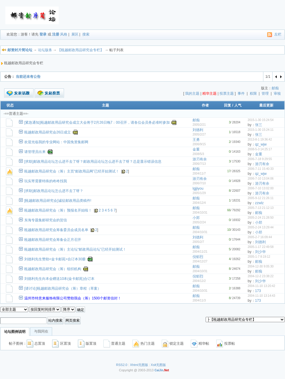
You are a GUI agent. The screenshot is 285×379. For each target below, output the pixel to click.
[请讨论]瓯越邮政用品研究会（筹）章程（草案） (62, 288)
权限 (253, 93)
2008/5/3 (198, 154)
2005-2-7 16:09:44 (260, 237)
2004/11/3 (199, 300)
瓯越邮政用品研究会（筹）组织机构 (52, 269)
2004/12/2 (199, 281)
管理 (265, 93)
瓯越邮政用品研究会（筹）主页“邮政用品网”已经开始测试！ (71, 171)
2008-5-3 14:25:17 (260, 149)
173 (258, 291)
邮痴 (275, 88)
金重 (196, 149)
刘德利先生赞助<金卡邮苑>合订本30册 (55, 259)
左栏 (277, 34)
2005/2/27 (199, 134)
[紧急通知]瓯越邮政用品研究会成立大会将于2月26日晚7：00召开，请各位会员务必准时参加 (97, 122)
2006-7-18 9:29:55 (260, 159)
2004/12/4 (199, 202)
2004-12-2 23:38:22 (260, 276)
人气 (237, 105)
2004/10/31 (200, 212)
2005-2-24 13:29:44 (260, 227)
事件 (241, 93)
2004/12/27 (200, 261)
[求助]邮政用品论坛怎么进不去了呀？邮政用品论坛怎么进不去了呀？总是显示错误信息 (92, 161)
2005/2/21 (199, 124)
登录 (43, 34)
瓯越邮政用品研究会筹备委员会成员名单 (56, 230)
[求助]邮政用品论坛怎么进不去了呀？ (53, 191)
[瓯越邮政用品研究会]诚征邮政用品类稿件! (57, 201)
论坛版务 (45, 50)
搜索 (85, 34)
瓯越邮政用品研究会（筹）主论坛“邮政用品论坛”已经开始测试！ (75, 249)
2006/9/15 (199, 144)
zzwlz (259, 203)
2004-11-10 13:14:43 (261, 295)
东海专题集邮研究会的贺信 (45, 220)
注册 (55, 34)
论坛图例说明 (14, 332)
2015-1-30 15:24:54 (260, 120)
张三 (258, 125)
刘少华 (260, 252)
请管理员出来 (35, 152)
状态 (10, 105)
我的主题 (192, 93)
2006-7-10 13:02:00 (260, 188)
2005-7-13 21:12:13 (260, 207)
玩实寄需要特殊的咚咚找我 (45, 181)
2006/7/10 (199, 183)
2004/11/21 (200, 251)
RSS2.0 (121, 365)
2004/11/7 (199, 173)
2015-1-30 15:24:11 (260, 129)
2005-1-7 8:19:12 (259, 256)
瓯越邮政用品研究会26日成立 (47, 132)
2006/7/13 (199, 163)
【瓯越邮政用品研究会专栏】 (80, 50)
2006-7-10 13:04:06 (260, 178)
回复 (227, 105)
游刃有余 (200, 159)
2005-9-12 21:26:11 (260, 198)
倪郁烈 (198, 257)
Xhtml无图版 (139, 365)
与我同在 (41, 331)
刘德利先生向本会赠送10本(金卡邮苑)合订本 (59, 279)
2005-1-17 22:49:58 (260, 247)
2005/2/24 (199, 222)
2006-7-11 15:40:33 (260, 168)
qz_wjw (261, 144)
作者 (205, 105)
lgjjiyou (198, 188)
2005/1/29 (199, 193)
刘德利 (198, 130)
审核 (277, 93)
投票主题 (227, 93)
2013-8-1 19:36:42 (260, 139)
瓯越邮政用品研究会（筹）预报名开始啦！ (58, 210)
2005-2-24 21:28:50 (260, 217)
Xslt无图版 (158, 365)
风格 (63, 34)
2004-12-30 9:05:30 (260, 266)
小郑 (196, 218)
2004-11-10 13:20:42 (261, 286)
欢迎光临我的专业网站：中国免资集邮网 (56, 142)
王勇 (196, 140)
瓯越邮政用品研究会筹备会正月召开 (52, 240)
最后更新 (266, 105)
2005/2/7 (198, 241)
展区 (75, 34)
